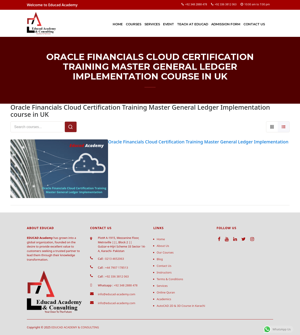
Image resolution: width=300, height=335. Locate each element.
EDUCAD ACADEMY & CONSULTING (75, 327)
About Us (163, 246)
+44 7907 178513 (116, 268)
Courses (133, 24)
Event (168, 24)
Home (118, 24)
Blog (160, 259)
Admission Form (225, 24)
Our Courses (165, 252)
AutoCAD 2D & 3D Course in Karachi (181, 306)
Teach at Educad (192, 24)
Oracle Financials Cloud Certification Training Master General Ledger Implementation (198, 142)
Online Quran (166, 292)
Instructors (164, 272)
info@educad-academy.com (116, 294)
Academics (164, 299)
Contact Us (254, 24)
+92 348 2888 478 (196, 4)
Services (152, 24)
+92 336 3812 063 (226, 4)
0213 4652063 (114, 259)
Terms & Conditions (170, 279)
